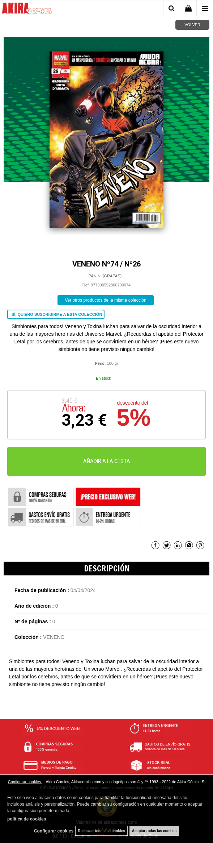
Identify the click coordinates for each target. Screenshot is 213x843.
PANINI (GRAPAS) (105, 276)
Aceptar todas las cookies (154, 831)
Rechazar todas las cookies (101, 831)
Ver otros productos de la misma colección (105, 300)
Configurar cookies (25, 782)
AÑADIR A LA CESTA (106, 461)
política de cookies (26, 819)
